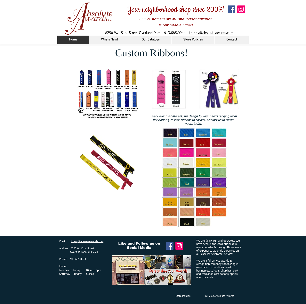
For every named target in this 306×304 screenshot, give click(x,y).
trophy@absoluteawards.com (211, 33)
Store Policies (183, 296)
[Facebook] (231, 9)
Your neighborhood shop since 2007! (175, 9)
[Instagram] (241, 9)
